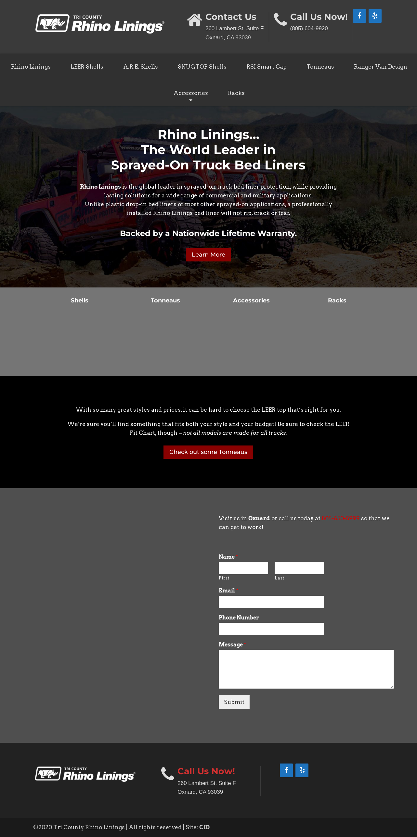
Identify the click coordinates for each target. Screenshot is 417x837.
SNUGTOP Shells (202, 66)
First (224, 578)
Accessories (191, 93)
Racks (236, 93)
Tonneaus (320, 66)
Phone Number (239, 618)
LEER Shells (87, 66)
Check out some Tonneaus (208, 452)
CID (204, 827)
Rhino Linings (31, 66)
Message (232, 645)
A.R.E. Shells (140, 66)
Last (279, 578)
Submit (234, 702)
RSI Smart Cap (266, 66)
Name (228, 557)
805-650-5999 (341, 518)
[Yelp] (375, 16)
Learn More (208, 254)
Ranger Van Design (380, 66)
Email (228, 591)
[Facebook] (359, 16)
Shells (79, 300)
